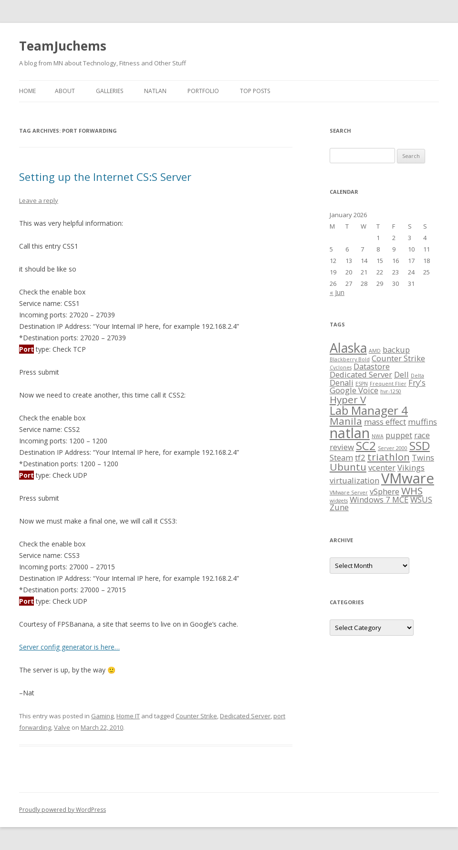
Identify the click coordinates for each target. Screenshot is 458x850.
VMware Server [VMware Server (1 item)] (349, 492)
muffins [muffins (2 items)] (422, 421)
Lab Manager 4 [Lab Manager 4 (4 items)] (369, 410)
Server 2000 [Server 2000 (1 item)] (392, 448)
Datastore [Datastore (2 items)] (372, 366)
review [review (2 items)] (342, 446)
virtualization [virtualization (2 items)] (354, 480)
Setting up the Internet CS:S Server (105, 176)
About (65, 91)
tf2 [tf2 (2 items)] (360, 457)
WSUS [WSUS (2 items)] (421, 499)
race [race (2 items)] (422, 435)
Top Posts (255, 91)
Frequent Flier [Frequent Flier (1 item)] (388, 383)
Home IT (128, 716)
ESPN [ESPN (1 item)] (361, 383)
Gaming (102, 716)
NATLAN (155, 91)
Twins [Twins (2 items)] (423, 457)
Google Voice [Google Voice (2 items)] (354, 390)
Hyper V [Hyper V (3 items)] (348, 399)
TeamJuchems (62, 45)
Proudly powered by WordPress (62, 810)
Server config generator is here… (69, 646)
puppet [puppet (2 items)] (398, 435)
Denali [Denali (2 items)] (342, 382)
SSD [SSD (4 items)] (419, 445)
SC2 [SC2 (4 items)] (366, 445)
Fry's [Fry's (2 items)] (417, 382)
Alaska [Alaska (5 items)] (348, 348)
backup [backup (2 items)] (396, 349)
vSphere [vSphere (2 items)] (384, 491)
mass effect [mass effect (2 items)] (385, 421)
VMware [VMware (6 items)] (407, 478)
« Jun (337, 292)
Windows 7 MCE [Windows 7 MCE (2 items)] (379, 499)
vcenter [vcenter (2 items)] (382, 467)
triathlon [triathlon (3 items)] (388, 456)
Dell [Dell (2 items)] (401, 374)
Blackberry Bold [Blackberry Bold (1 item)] (350, 359)
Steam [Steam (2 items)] (341, 457)
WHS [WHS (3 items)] (412, 490)
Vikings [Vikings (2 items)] (411, 467)
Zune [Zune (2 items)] (339, 507)
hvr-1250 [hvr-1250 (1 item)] (390, 391)
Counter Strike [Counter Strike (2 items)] (398, 358)
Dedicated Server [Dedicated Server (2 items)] (361, 374)
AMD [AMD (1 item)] (375, 350)
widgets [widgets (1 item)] (339, 500)
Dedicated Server (245, 716)
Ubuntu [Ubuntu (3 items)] (348, 466)
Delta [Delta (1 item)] (417, 375)
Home (27, 91)
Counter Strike (196, 716)
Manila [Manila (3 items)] (346, 421)
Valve (62, 727)
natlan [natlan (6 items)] (350, 432)
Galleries (109, 91)
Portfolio (203, 91)
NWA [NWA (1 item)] (378, 436)
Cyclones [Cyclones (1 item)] (341, 367)
